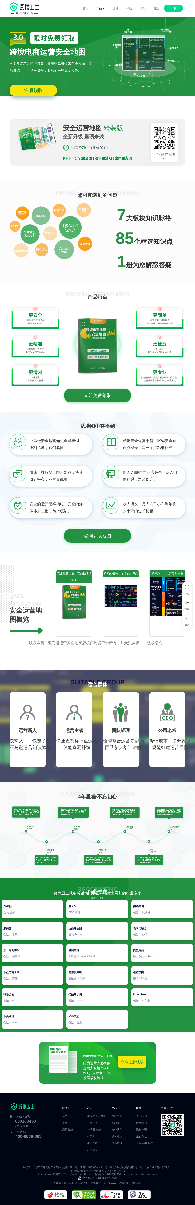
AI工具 (91, 1136)
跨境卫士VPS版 (96, 1116)
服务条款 (141, 1136)
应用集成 (67, 1129)
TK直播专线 (94, 1129)
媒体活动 (117, 1136)
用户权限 (136, 1182)
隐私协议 (124, 1182)
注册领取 (33, 90)
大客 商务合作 (144, 1143)
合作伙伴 (117, 1129)
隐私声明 (141, 1129)
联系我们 (141, 1122)
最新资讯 (117, 1143)
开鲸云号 (92, 1122)
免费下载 (67, 1116)
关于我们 (141, 1116)
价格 (65, 1122)
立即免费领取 (97, 395)
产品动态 (92, 1149)
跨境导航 (92, 1143)
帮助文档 (117, 1116)
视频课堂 (117, 1122)
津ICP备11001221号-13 (77, 1174)
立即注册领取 (132, 1062)
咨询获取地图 (97, 535)
